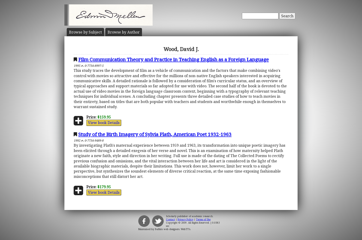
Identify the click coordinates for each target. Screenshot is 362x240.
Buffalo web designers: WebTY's (172, 229)
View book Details (104, 122)
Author (124, 32)
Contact (170, 219)
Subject (85, 32)
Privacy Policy (185, 219)
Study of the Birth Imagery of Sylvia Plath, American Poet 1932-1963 (155, 134)
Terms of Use (203, 219)
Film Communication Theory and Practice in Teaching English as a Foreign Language (173, 59)
